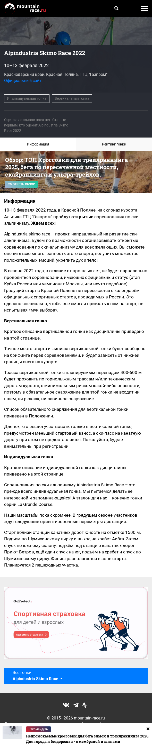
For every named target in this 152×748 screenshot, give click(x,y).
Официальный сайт (22, 80)
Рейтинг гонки (114, 144)
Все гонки (36, 675)
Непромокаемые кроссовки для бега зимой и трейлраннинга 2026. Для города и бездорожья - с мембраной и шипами (87, 739)
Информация (38, 144)
